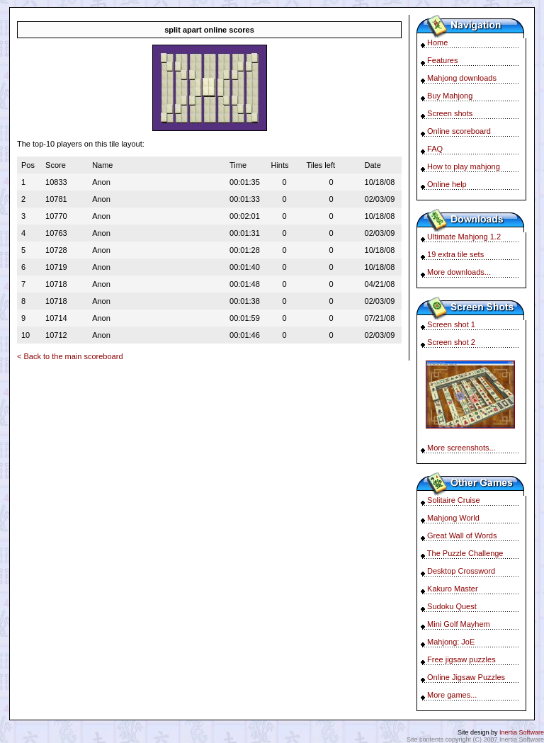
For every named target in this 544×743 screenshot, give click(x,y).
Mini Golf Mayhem (458, 624)
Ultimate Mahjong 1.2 (464, 236)
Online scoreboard (459, 131)
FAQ (435, 148)
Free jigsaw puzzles (461, 659)
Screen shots (449, 113)
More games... (452, 695)
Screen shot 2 (451, 342)
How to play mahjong (463, 166)
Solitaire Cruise (453, 500)
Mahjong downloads (462, 78)
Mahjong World (453, 518)
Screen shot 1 (451, 324)
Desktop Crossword (461, 571)
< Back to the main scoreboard (70, 356)
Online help (447, 184)
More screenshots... (461, 447)
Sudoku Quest (452, 606)
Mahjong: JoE (451, 641)
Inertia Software (521, 732)
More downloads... (459, 272)
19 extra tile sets (455, 254)
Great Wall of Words (462, 535)
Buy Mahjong (449, 95)
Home (437, 42)
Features (442, 60)
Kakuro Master (452, 588)
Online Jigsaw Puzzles (466, 677)
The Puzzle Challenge (465, 553)
